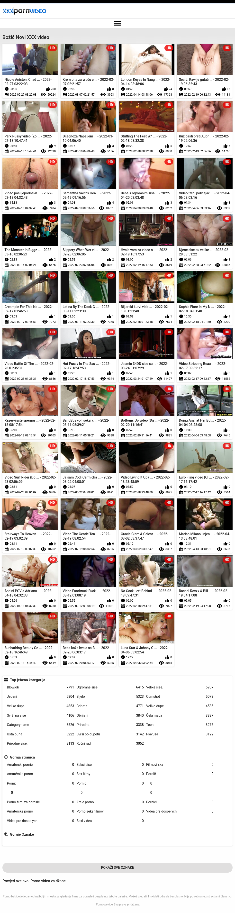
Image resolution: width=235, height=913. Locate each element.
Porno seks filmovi (110, 811)
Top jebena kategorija (27, 680)
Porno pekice (104, 904)
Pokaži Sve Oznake (117, 867)
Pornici (179, 802)
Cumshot (179, 697)
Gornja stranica (22, 757)
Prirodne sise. (40, 743)
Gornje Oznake (22, 834)
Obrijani (110, 716)
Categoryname (40, 725)
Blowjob (40, 687)
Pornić (40, 783)
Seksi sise (110, 765)
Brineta (110, 706)
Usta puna (40, 734)
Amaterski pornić (40, 765)
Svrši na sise (40, 716)
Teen (179, 725)
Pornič (179, 774)
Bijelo (110, 697)
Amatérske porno (40, 774)
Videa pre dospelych (179, 811)
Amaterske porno (40, 811)
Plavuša (179, 734)
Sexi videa (110, 821)
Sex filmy (110, 774)
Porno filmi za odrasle (40, 802)
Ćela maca (179, 716)
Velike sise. (179, 687)
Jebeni (40, 697)
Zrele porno (110, 802)
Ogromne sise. (110, 687)
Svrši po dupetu (110, 734)
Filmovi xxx (179, 765)
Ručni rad (110, 743)
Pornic (110, 783)
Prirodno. (110, 725)
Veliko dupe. (40, 706)
